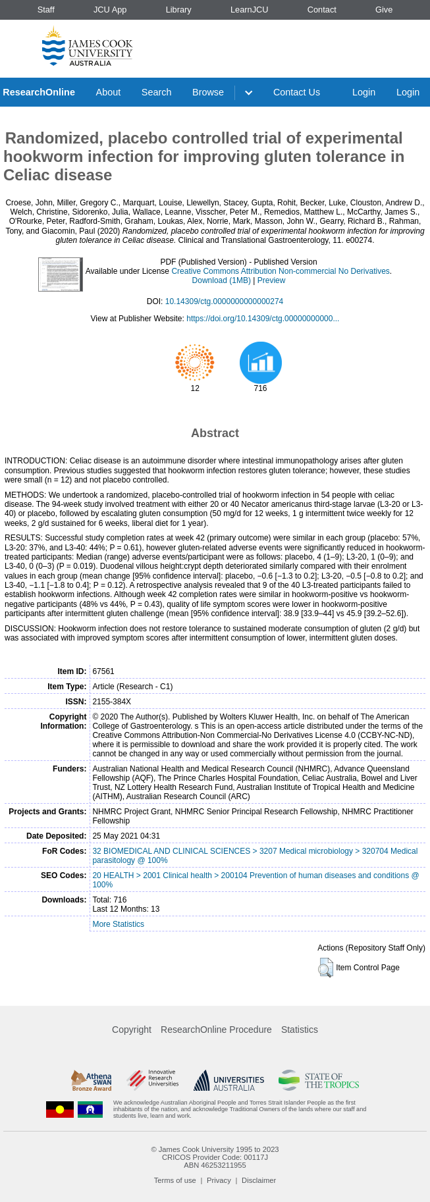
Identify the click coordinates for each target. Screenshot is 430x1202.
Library (179, 9)
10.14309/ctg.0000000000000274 (224, 301)
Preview (271, 280)
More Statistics (118, 924)
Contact (322, 9)
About (108, 92)
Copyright (131, 1029)
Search (157, 92)
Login (363, 92)
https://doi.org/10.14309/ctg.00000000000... (262, 318)
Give (383, 9)
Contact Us (296, 92)
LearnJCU (249, 9)
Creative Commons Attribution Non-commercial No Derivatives (280, 271)
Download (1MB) (221, 280)
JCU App (110, 9)
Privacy (219, 1180)
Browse (208, 92)
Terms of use (175, 1180)
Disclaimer (259, 1180)
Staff (46, 9)
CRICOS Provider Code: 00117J (215, 1157)
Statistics (299, 1029)
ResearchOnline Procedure (216, 1029)
